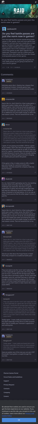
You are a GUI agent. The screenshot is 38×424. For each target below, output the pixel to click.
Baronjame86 (9, 206)
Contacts (7, 389)
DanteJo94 (8, 266)
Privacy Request (9, 385)
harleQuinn (9, 80)
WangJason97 (9, 295)
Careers (6, 396)
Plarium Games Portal (11, 373)
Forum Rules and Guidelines (13, 377)
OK (19, 420)
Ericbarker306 (9, 99)
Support (6, 381)
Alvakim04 (8, 179)
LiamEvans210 (11, 29)
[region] (19, 412)
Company (7, 392)
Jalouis (7, 125)
